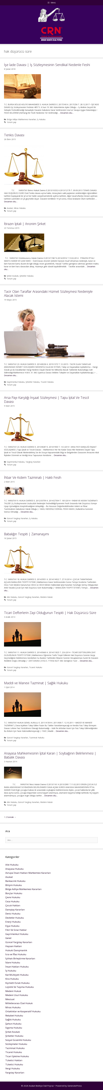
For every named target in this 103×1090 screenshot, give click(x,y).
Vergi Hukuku (12, 1068)
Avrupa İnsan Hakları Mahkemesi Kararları (28, 872)
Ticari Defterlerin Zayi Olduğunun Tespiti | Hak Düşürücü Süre (50, 612)
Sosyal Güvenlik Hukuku (18, 1039)
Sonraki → (11, 817)
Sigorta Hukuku (13, 1027)
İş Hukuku (41, 119)
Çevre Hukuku (12, 897)
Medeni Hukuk (46, 597)
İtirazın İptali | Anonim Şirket (25, 223)
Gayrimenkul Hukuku (16, 382)
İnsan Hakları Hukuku (17, 966)
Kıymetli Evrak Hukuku (17, 982)
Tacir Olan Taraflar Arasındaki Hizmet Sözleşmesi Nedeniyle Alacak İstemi (48, 293)
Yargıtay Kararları (33, 462)
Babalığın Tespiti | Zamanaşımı (26, 534)
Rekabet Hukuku (14, 1015)
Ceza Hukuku (12, 901)
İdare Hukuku (12, 962)
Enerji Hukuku (13, 921)
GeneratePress (74, 1085)
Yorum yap (11, 122)
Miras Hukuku (20, 208)
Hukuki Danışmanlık (16, 950)
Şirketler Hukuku (27, 276)
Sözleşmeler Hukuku (16, 1044)
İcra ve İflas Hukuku (15, 954)
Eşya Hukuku (12, 925)
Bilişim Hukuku (13, 885)
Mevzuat (9, 999)
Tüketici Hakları (13, 1060)
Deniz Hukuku (12, 913)
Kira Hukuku (12, 978)
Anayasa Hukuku (14, 868)
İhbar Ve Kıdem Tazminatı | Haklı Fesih (32, 477)
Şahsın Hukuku (13, 1023)
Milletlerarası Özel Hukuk (19, 1003)
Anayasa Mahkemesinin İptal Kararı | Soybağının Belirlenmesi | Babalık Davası (50, 755)
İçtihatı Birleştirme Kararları (20, 958)
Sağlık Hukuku (13, 1019)
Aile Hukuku (12, 597)
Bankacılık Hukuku (15, 881)
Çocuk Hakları (12, 905)
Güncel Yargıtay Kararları (17, 518)
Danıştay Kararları (15, 909)
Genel (8, 938)
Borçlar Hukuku (13, 893)
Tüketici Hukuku (14, 1064)
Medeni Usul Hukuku (16, 995)
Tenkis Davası (14, 135)
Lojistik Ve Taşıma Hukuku (19, 986)
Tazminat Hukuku (36, 737)
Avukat (10, 208)
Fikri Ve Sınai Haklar (16, 929)
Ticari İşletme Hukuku (17, 1056)
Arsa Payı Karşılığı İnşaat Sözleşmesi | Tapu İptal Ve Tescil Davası (46, 399)
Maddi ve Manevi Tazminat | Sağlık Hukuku (36, 683)
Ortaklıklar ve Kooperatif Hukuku (23, 1011)
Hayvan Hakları (13, 946)
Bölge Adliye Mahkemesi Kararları (21, 119)
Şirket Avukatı (13, 276)
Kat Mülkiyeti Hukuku (17, 974)
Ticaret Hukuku (47, 382)
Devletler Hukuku (14, 917)
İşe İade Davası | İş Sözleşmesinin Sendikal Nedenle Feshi (47, 64)
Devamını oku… (67, 113)
